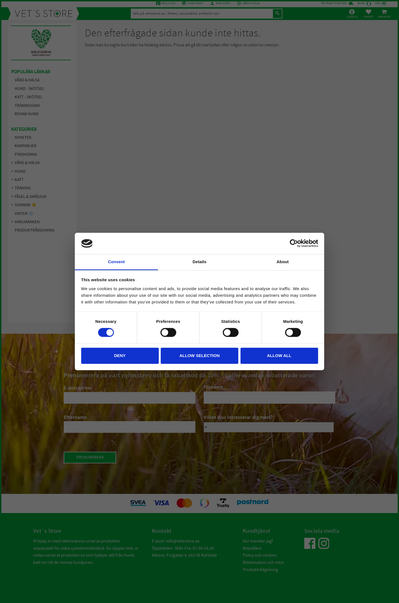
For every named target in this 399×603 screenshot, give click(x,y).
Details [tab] (199, 261)
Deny (120, 355)
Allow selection (200, 355)
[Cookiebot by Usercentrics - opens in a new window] (294, 243)
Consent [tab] (116, 261)
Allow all (279, 355)
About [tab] (283, 261)
